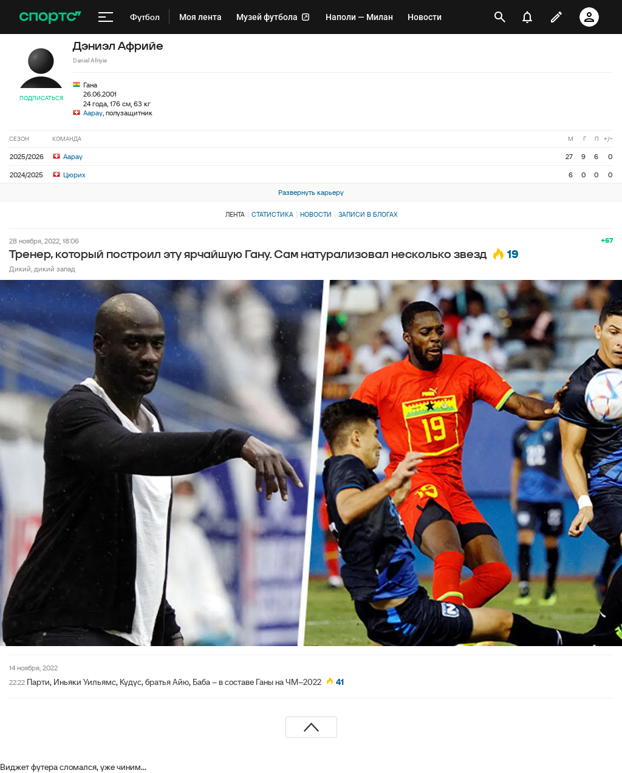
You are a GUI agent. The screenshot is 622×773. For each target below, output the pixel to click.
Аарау (93, 112)
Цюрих (69, 174)
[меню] (105, 17)
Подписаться (41, 98)
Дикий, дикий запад (42, 268)
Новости (316, 214)
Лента (235, 214)
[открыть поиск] (500, 17)
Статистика (272, 214)
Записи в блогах (367, 214)
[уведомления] (527, 17)
